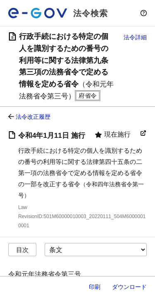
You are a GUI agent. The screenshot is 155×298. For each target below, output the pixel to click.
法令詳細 (135, 37)
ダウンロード (129, 287)
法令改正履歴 (33, 116)
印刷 (94, 287)
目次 (22, 249)
